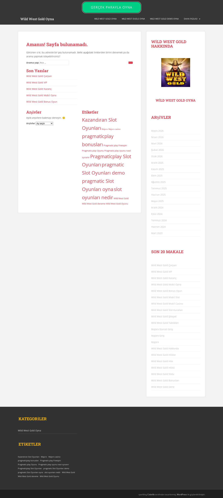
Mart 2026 (156, 143)
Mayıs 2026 (157, 130)
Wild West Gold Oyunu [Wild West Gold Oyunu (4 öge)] (117, 203)
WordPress (182, 494)
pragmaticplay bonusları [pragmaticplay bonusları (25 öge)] (28, 460)
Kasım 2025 (157, 169)
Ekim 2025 (156, 175)
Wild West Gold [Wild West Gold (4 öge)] (121, 198)
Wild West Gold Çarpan (39, 76)
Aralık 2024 (157, 207)
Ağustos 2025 (158, 181)
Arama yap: (32, 62)
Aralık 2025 (157, 162)
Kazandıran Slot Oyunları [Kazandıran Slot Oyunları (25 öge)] (28, 457)
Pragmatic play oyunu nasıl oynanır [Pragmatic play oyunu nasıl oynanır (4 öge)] (53, 464)
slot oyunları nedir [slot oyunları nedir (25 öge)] (52, 472)
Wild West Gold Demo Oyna (164, 18)
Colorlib (150, 494)
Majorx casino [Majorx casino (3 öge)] (114, 129)
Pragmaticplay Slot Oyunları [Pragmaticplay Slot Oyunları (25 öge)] (30, 468)
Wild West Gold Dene (162, 386)
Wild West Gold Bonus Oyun (41, 101)
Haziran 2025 (158, 194)
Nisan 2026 (157, 137)
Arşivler (30, 123)
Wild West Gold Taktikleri (165, 322)
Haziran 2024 (158, 226)
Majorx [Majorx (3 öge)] (105, 129)
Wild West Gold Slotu (162, 374)
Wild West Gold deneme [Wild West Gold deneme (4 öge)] (93, 203)
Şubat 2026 (157, 149)
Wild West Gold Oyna (37, 19)
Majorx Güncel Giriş (162, 329)
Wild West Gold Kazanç (39, 88)
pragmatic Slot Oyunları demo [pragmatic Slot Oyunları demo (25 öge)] (56, 468)
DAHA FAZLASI (190, 18)
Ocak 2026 (157, 156)
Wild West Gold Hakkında (165, 348)
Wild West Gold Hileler (163, 354)
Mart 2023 (156, 233)
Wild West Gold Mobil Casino (167, 303)
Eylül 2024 (156, 213)
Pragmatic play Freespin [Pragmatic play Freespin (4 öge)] (115, 145)
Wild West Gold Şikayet (163, 316)
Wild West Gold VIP (36, 82)
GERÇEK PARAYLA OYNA (111, 7)
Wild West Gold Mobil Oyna (41, 95)
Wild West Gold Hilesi (163, 367)
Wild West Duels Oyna (133, 18)
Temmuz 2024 (159, 220)
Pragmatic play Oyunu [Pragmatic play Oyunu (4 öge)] (93, 150)
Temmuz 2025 (159, 188)
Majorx (155, 342)
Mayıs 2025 (157, 201)
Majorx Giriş (157, 335)
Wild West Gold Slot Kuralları (167, 310)
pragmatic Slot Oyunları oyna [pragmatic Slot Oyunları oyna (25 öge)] (30, 472)
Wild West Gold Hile (162, 361)
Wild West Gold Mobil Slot (165, 297)
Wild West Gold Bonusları (165, 380)
